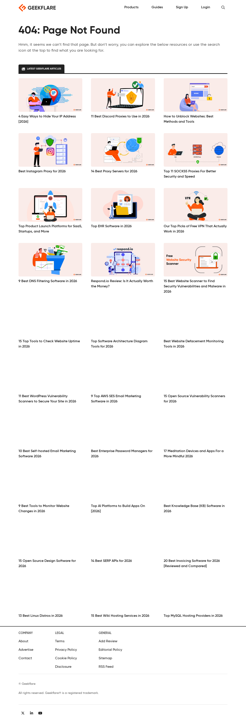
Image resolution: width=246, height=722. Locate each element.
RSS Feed (106, 667)
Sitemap (105, 658)
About (23, 641)
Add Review (108, 641)
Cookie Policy (66, 658)
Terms (59, 641)
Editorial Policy (110, 650)
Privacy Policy (66, 650)
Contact (25, 658)
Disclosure (63, 667)
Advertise (26, 650)
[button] (223, 7)
